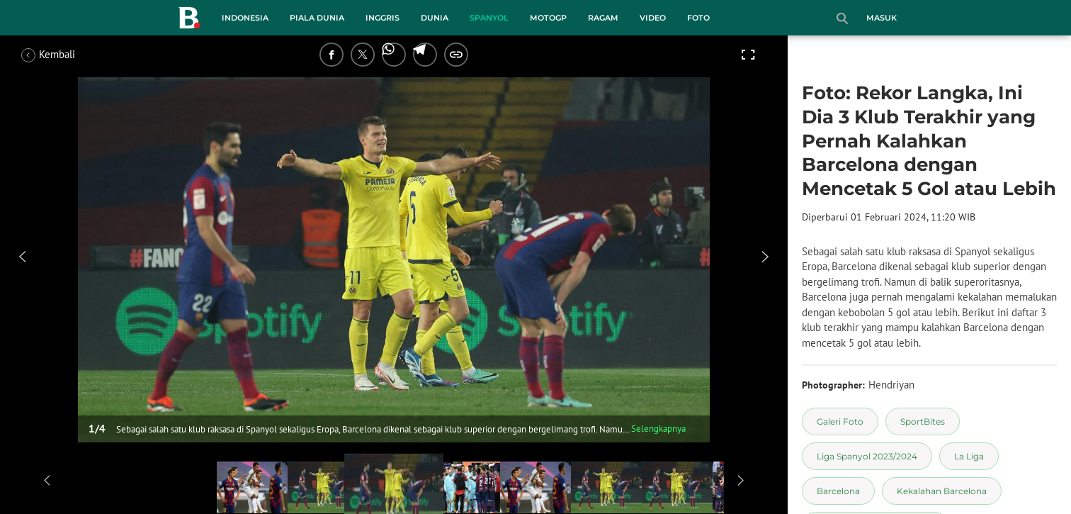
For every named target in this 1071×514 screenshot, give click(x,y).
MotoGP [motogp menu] (548, 18)
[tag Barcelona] (838, 491)
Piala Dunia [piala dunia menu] (317, 18)
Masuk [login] (881, 18)
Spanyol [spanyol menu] (489, 18)
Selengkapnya (658, 429)
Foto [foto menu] (698, 18)
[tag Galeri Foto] (840, 421)
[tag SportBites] (922, 421)
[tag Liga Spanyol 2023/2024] (867, 456)
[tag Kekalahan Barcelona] (942, 491)
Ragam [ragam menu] (603, 18)
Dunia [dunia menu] (434, 18)
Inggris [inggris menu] (383, 18)
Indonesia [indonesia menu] (245, 18)
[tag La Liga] (969, 456)
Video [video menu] (653, 18)
